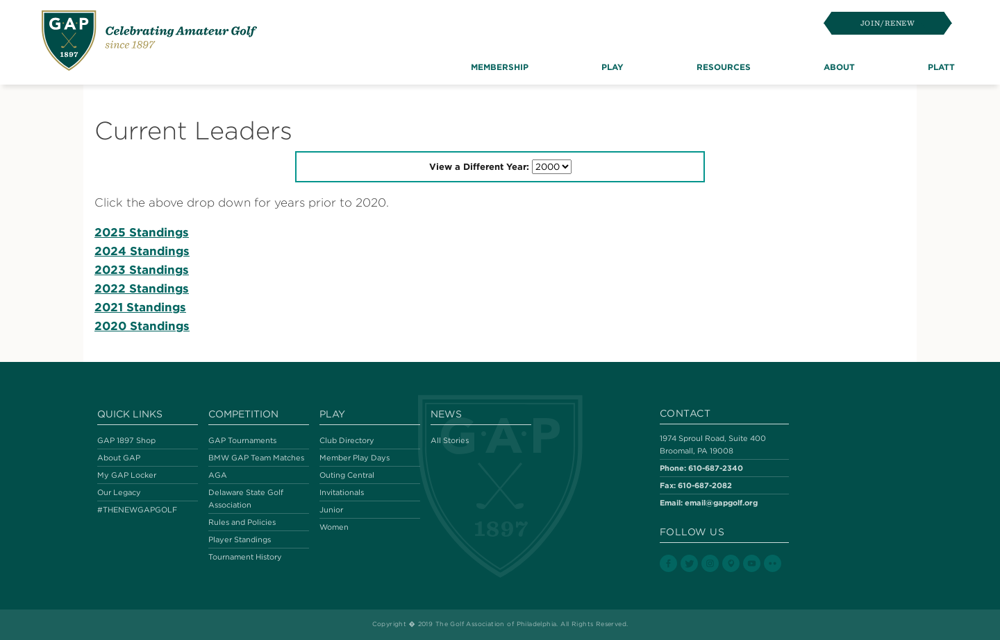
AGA (217, 475)
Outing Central (346, 475)
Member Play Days (354, 457)
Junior (331, 509)
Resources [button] (724, 66)
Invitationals (341, 492)
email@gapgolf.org (721, 502)
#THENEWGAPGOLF (137, 509)
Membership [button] (499, 66)
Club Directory (346, 440)
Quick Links (129, 414)
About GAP (118, 457)
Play (332, 414)
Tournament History (245, 557)
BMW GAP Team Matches (256, 457)
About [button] (839, 66)
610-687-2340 (715, 467)
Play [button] (612, 66)
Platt (941, 66)
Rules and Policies (242, 522)
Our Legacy (119, 492)
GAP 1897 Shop (126, 440)
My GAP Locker (126, 475)
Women (334, 527)
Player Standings (239, 539)
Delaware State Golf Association (245, 498)
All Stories (450, 440)
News (446, 414)
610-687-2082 (705, 485)
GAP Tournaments (242, 440)
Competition (243, 414)
